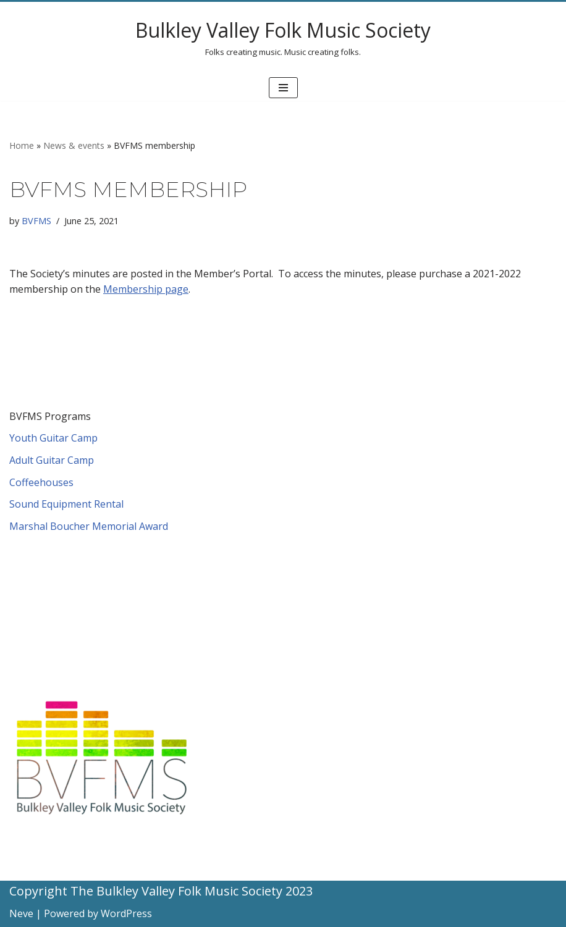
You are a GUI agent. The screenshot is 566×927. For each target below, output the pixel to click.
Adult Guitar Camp (51, 460)
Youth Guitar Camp (53, 438)
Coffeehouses (41, 482)
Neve (21, 913)
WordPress (126, 913)
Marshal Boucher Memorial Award (88, 526)
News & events (73, 145)
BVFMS (36, 221)
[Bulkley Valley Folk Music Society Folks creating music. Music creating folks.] (283, 38)
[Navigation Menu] (283, 87)
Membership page (145, 289)
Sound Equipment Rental (66, 504)
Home (21, 145)
